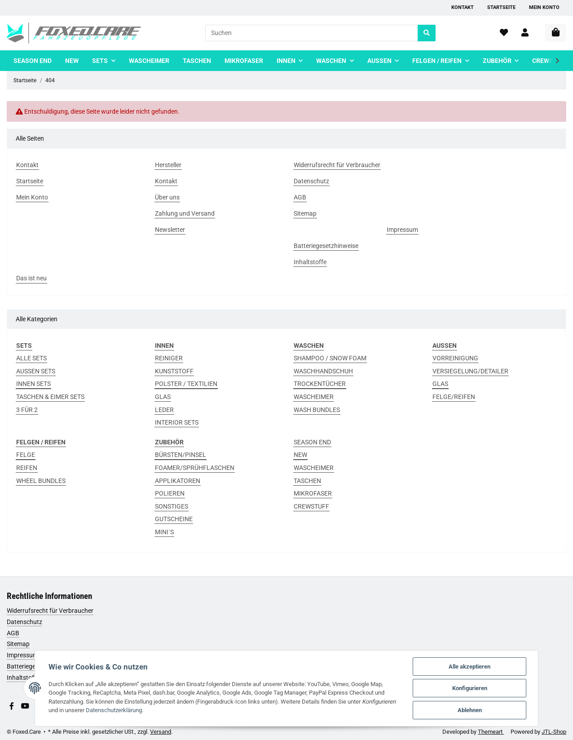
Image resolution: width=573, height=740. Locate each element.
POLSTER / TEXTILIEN (186, 383)
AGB (13, 633)
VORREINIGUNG (455, 358)
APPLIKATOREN (177, 480)
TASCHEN (307, 480)
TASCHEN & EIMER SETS (50, 396)
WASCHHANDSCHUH (323, 371)
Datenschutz (24, 621)
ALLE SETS (31, 358)
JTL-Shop (554, 731)
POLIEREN (170, 493)
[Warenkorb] (555, 33)
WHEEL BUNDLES (41, 480)
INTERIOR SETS (176, 422)
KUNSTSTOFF (174, 371)
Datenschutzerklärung (113, 710)
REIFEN (26, 467)
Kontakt (462, 7)
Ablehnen (470, 710)
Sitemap (18, 643)
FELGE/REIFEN (453, 396)
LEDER (164, 409)
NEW (300, 454)
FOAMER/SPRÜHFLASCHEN (194, 467)
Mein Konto (544, 7)
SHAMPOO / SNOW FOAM (330, 358)
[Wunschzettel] (504, 33)
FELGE (25, 454)
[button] (525, 33)
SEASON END (312, 442)
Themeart (491, 731)
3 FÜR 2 (27, 409)
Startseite (501, 7)
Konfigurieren (470, 688)
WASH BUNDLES (317, 409)
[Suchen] (311, 33)
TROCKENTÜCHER (320, 383)
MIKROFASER (313, 493)
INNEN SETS (33, 383)
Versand (160, 731)
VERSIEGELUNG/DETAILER (470, 371)
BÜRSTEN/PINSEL (180, 454)
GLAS (163, 396)
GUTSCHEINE (174, 519)
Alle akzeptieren (470, 666)
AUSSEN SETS (35, 371)
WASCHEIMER (314, 396)
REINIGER (169, 358)
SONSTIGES (171, 506)
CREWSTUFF (311, 506)
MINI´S (164, 532)
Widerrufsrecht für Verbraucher (50, 610)
